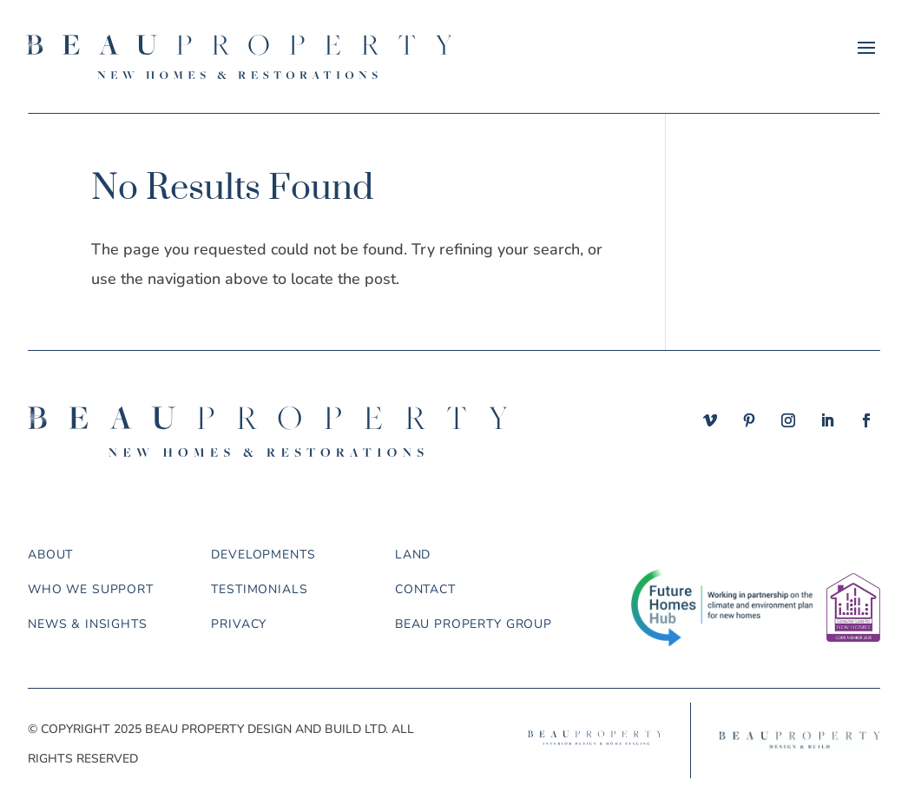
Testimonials (259, 589)
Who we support (91, 589)
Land (413, 554)
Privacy (238, 624)
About (50, 554)
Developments (263, 554)
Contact (425, 589)
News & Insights (88, 624)
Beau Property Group (473, 624)
